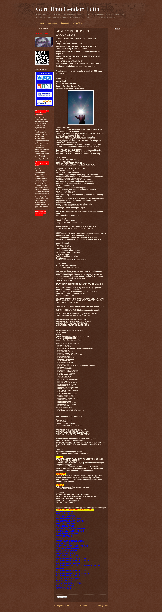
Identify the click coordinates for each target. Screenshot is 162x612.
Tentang (41, 23)
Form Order (78, 23)
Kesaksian (52, 23)
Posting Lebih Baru (61, 606)
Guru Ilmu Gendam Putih (67, 8)
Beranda (83, 606)
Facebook (65, 23)
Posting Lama (102, 606)
